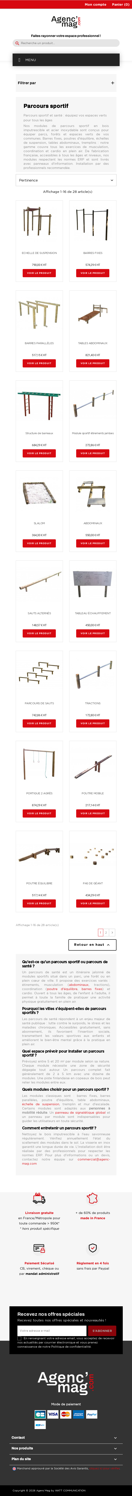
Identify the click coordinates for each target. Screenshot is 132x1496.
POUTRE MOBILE (93, 793)
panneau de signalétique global (80, 1112)
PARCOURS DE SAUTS (39, 703)
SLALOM (39, 523)
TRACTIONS (93, 703)
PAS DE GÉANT (93, 883)
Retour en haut (92, 944)
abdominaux (79, 984)
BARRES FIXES (92, 253)
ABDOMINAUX (93, 523)
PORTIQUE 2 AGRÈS (39, 793)
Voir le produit (39, 273)
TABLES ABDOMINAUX (92, 343)
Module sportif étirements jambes (93, 433)
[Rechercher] (66, 43)
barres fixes (92, 989)
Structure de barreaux (39, 433)
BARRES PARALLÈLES (39, 343)
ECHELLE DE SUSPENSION (39, 253)
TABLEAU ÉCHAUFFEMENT (93, 613)
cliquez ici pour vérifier (104, 1468)
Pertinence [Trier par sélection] (66, 180)
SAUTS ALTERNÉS (39, 613)
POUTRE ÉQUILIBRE (39, 883)
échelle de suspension (40, 1104)
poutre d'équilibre (62, 989)
